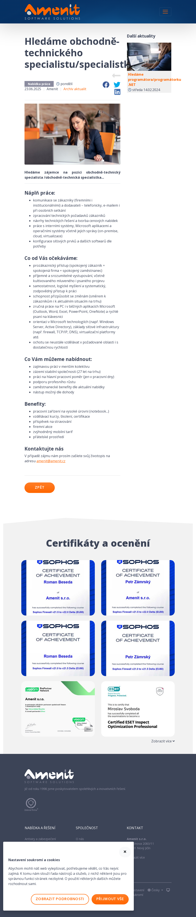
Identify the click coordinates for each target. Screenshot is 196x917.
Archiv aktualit (74, 89)
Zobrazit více (136, 857)
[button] (155, 890)
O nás (80, 839)
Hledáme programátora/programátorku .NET (154, 79)
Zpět (39, 488)
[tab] (98, 741)
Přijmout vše (110, 899)
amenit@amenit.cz (50, 461)
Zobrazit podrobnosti (60, 899)
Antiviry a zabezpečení (40, 839)
